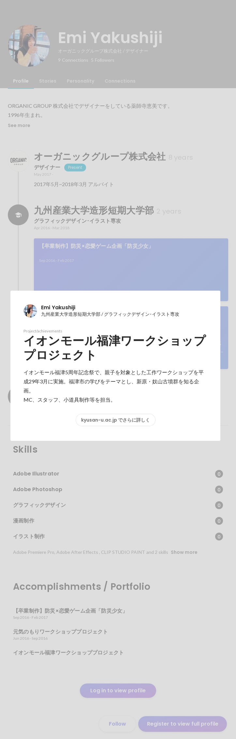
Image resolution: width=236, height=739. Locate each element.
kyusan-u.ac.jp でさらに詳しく (115, 420)
